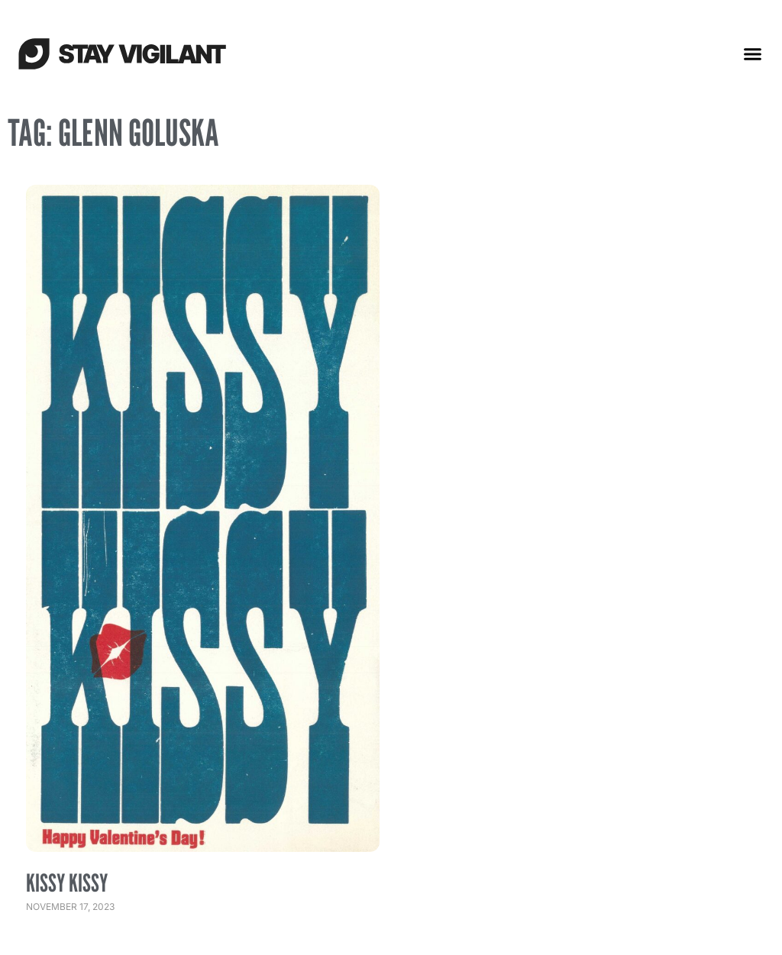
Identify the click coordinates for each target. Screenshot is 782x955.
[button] (752, 53)
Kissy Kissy (67, 882)
